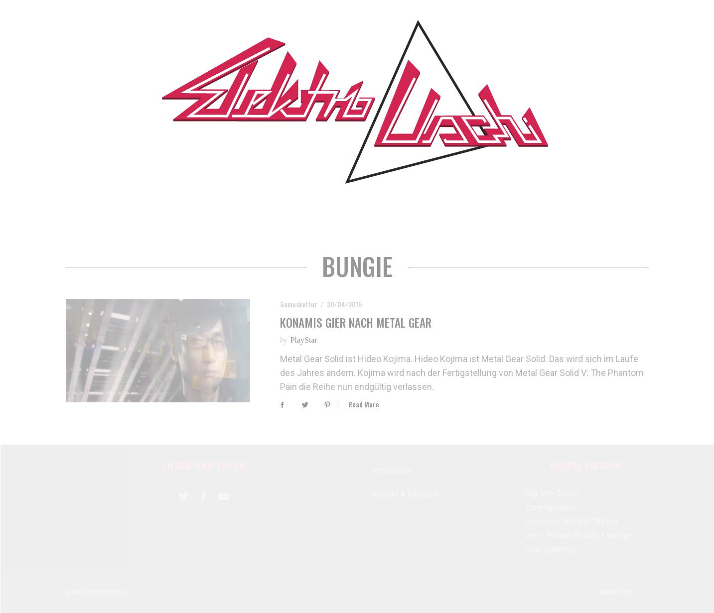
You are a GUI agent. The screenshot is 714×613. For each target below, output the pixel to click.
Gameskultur (298, 304)
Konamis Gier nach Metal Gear (355, 322)
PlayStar (303, 340)
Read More (363, 404)
